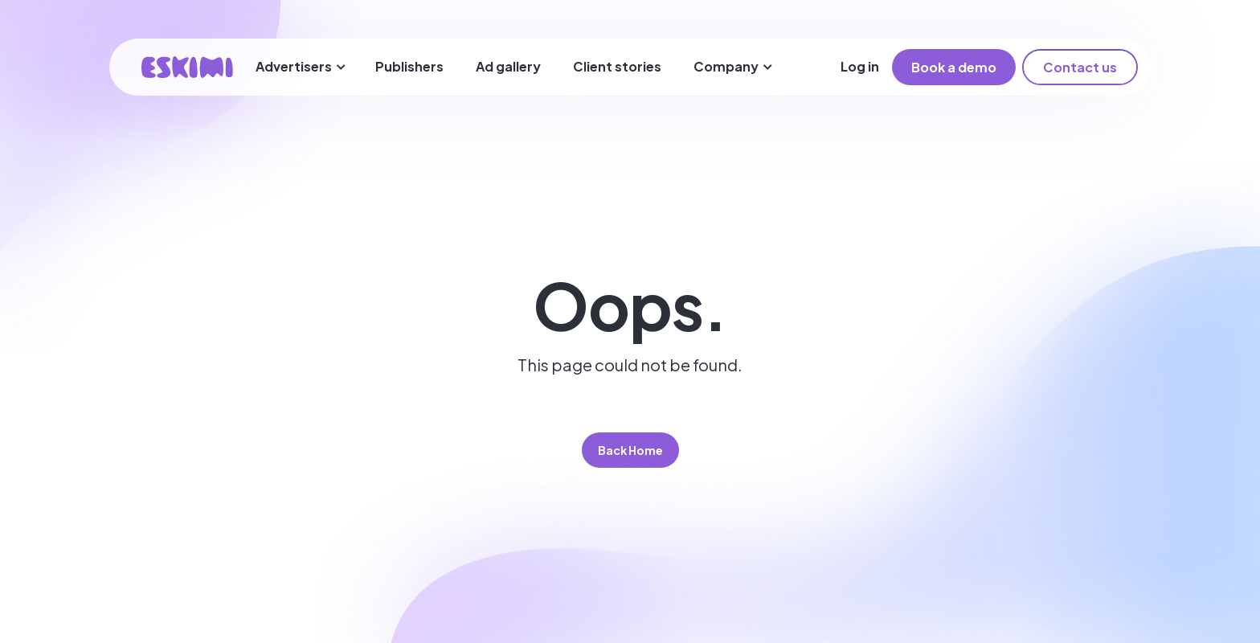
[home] (187, 67)
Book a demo (953, 67)
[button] (301, 67)
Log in (860, 66)
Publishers (409, 66)
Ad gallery (508, 66)
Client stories (617, 66)
